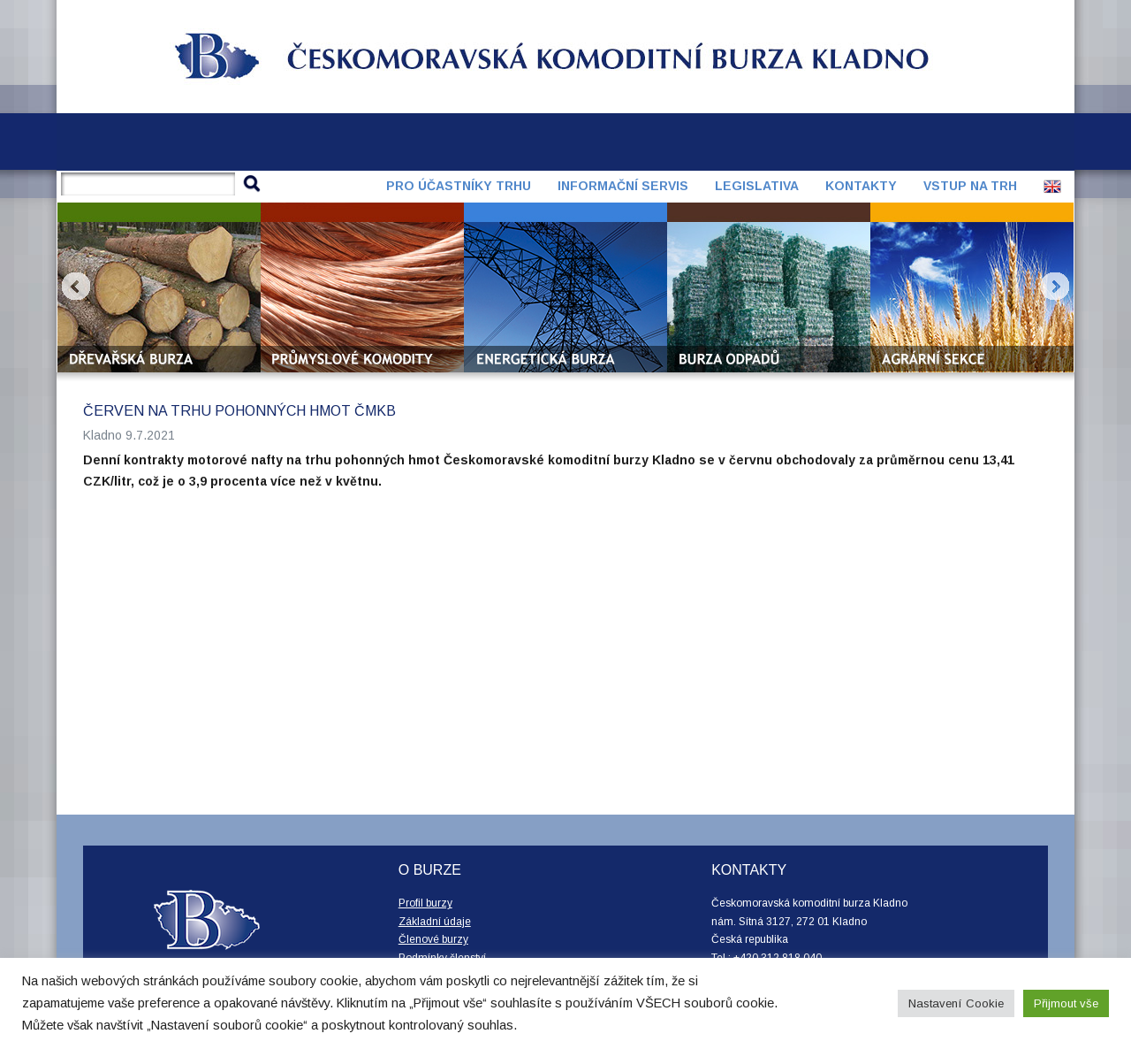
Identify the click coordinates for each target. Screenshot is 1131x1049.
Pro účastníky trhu (458, 186)
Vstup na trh (970, 186)
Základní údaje (435, 921)
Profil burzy (425, 903)
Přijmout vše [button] (1066, 1003)
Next (1055, 286)
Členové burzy (433, 939)
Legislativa (757, 186)
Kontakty (861, 186)
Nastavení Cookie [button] (956, 1003)
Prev (76, 286)
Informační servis (623, 186)
